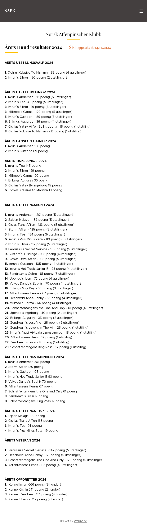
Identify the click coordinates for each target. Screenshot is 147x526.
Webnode (80, 521)
